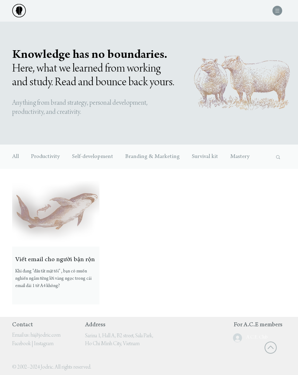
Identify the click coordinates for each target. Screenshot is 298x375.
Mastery (240, 157)
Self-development (92, 157)
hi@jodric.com (46, 335)
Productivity (45, 157)
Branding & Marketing (152, 157)
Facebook (21, 344)
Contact (22, 325)
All (15, 157)
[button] (277, 11)
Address (95, 325)
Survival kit (205, 157)
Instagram (44, 344)
